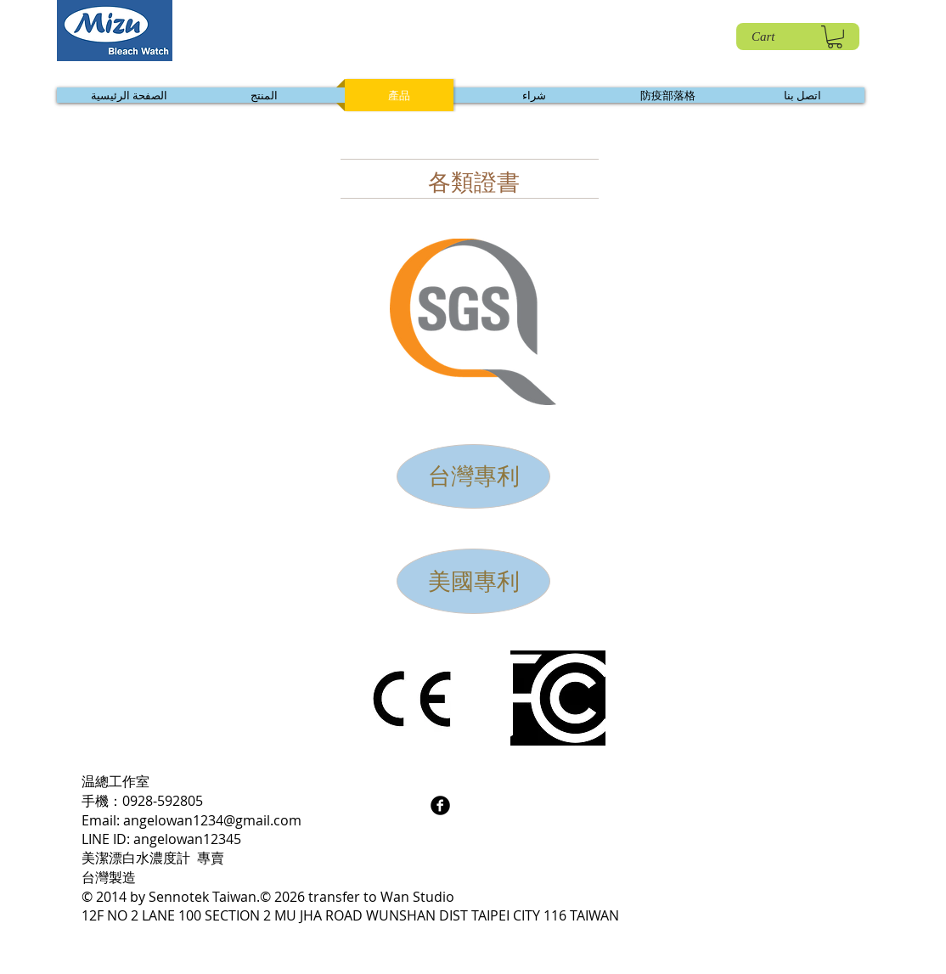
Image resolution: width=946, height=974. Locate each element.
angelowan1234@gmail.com (212, 820)
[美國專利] (473, 581)
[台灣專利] (473, 476)
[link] (834, 36)
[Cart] (797, 36)
